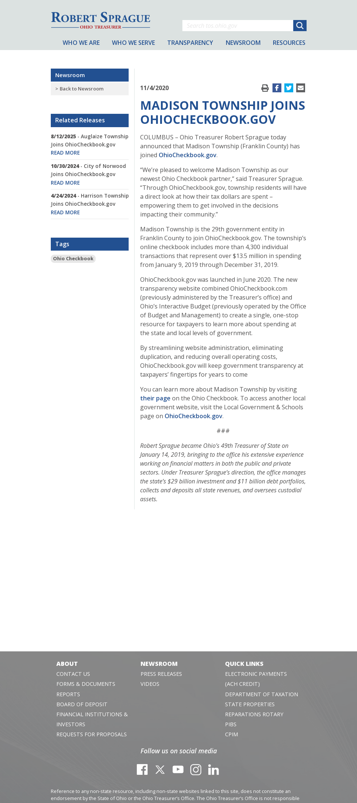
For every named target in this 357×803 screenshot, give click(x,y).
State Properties (250, 704)
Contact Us (73, 673)
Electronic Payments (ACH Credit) (256, 678)
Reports (68, 694)
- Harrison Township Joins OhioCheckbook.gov (90, 204)
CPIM (231, 734)
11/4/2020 (154, 88)
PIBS (231, 724)
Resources (289, 43)
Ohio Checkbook (73, 258)
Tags (62, 244)
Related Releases (80, 120)
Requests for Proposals (91, 734)
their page (155, 398)
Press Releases (161, 673)
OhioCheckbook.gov (187, 155)
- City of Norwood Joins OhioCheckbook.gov (88, 174)
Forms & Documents (85, 683)
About (67, 664)
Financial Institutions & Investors (92, 719)
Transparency (190, 43)
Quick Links (244, 664)
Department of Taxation (261, 694)
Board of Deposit (82, 704)
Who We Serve (133, 43)
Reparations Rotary (254, 714)
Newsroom (70, 75)
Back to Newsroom (81, 88)
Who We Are (81, 43)
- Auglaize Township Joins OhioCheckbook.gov (89, 144)
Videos (150, 683)
